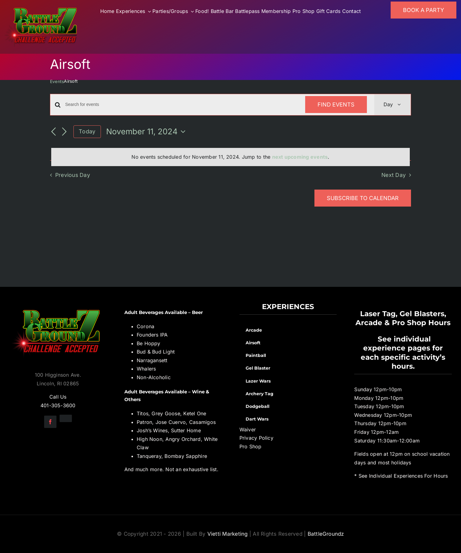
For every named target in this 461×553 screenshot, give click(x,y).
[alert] (230, 157)
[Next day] (64, 132)
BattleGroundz (326, 534)
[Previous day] (53, 132)
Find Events (336, 104)
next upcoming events (300, 157)
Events (57, 81)
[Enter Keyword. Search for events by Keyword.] (181, 104)
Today (87, 131)
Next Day (393, 175)
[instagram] (66, 418)
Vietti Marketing (227, 534)
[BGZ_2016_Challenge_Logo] (58, 305)
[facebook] (50, 422)
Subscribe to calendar (363, 198)
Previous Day (72, 175)
